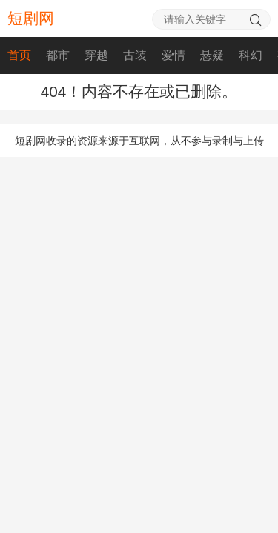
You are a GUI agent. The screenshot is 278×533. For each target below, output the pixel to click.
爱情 (173, 55)
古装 (135, 55)
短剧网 (30, 18)
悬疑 (212, 55)
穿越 (96, 55)
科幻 (250, 55)
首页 (19, 55)
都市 (58, 55)
